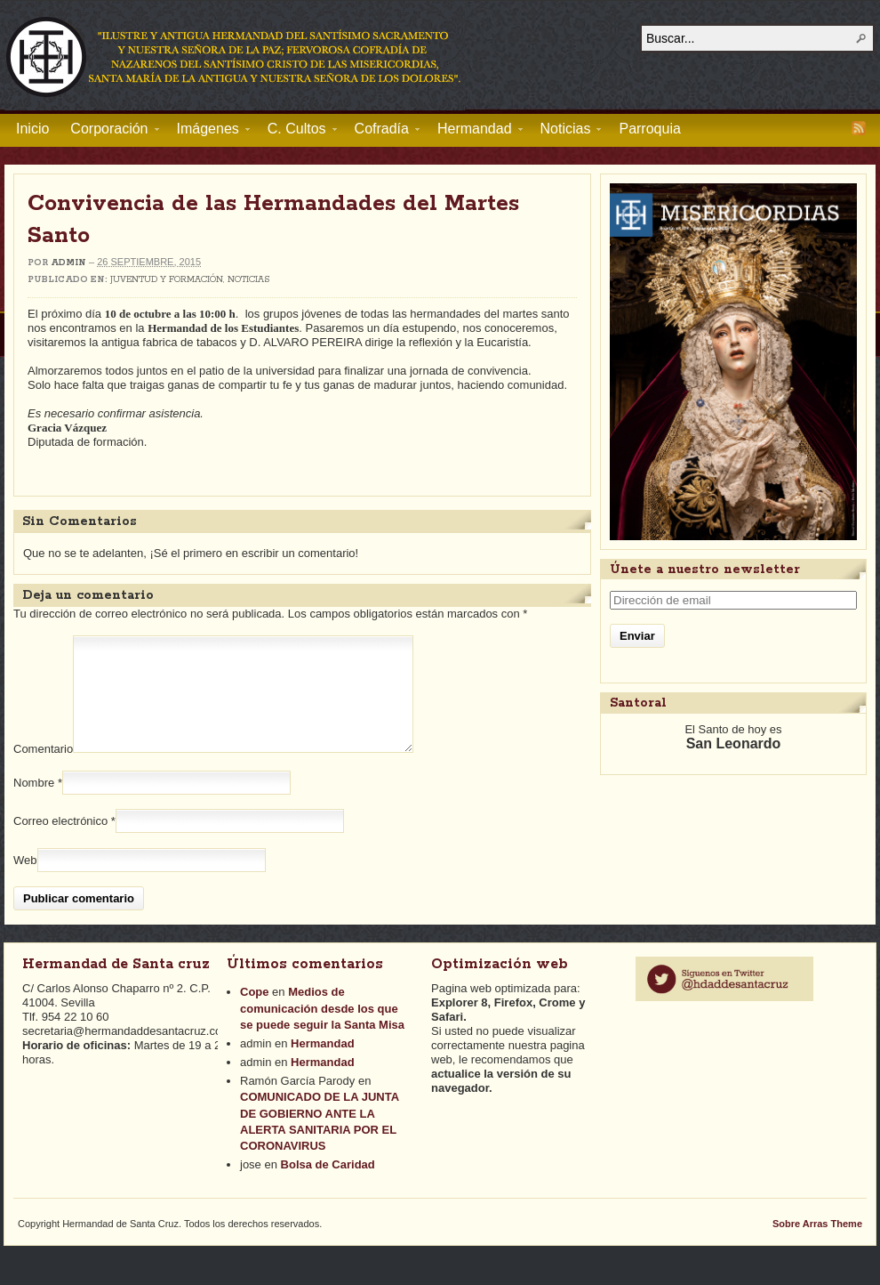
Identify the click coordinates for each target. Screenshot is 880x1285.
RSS (859, 128)
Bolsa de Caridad (328, 1185)
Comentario (43, 770)
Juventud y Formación (166, 280)
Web (25, 881)
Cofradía (382, 131)
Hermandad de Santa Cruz (234, 56)
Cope (254, 1013)
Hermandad (475, 131)
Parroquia (649, 128)
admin (68, 263)
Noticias (566, 131)
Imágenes (208, 131)
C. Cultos (297, 131)
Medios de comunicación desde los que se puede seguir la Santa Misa (322, 1029)
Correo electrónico (60, 842)
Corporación (109, 131)
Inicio (32, 128)
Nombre (33, 804)
